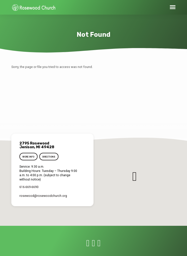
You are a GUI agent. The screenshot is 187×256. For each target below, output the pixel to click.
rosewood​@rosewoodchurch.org (43, 196)
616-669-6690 (29, 187)
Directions (48, 157)
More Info (28, 157)
